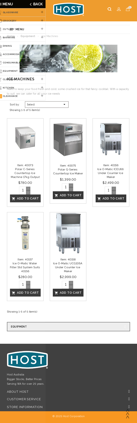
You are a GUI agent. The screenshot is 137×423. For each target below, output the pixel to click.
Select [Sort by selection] (47, 104)
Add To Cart (25, 199)
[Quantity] (22, 190)
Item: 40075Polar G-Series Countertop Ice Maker (68, 169)
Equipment (19, 326)
